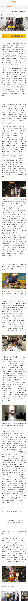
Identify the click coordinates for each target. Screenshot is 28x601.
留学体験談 (11, 587)
